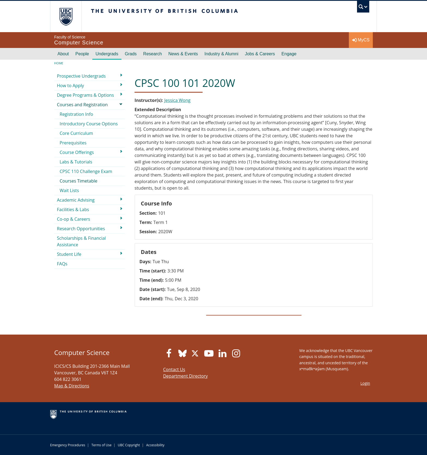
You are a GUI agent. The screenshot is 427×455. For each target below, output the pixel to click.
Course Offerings (77, 152)
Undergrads (107, 53)
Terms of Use (101, 445)
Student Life (69, 254)
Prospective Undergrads (81, 76)
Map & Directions (71, 386)
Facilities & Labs (73, 210)
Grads (131, 53)
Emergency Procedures (67, 445)
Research (152, 53)
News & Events (183, 53)
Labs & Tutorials (76, 162)
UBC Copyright (129, 445)
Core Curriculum (76, 133)
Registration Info (76, 114)
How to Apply (70, 86)
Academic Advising (75, 200)
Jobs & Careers (260, 53)
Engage (289, 53)
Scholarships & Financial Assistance (81, 241)
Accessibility (155, 445)
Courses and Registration (82, 105)
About (63, 53)
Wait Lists (69, 190)
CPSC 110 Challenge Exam (86, 171)
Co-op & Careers (73, 219)
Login (365, 383)
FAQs (62, 264)
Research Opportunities (81, 229)
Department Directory (185, 376)
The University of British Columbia (65, 16)
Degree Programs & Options (85, 95)
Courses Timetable (78, 181)
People (82, 53)
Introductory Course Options (89, 124)
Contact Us (174, 369)
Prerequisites (73, 143)
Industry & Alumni (222, 53)
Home (58, 63)
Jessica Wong (177, 100)
